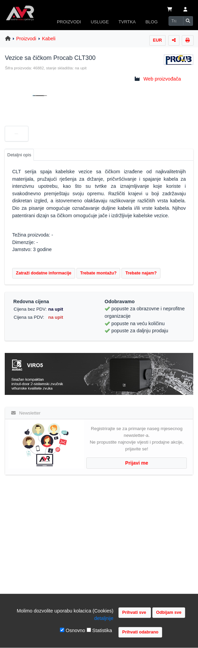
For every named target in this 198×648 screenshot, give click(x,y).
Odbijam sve (168, 612)
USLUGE (100, 21)
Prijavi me (136, 463)
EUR (157, 40)
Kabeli (49, 38)
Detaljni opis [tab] (19, 154)
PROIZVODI (69, 21)
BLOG (152, 21)
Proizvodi (26, 38)
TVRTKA (127, 21)
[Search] (176, 21)
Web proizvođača (162, 79)
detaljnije (103, 618)
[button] (185, 10)
